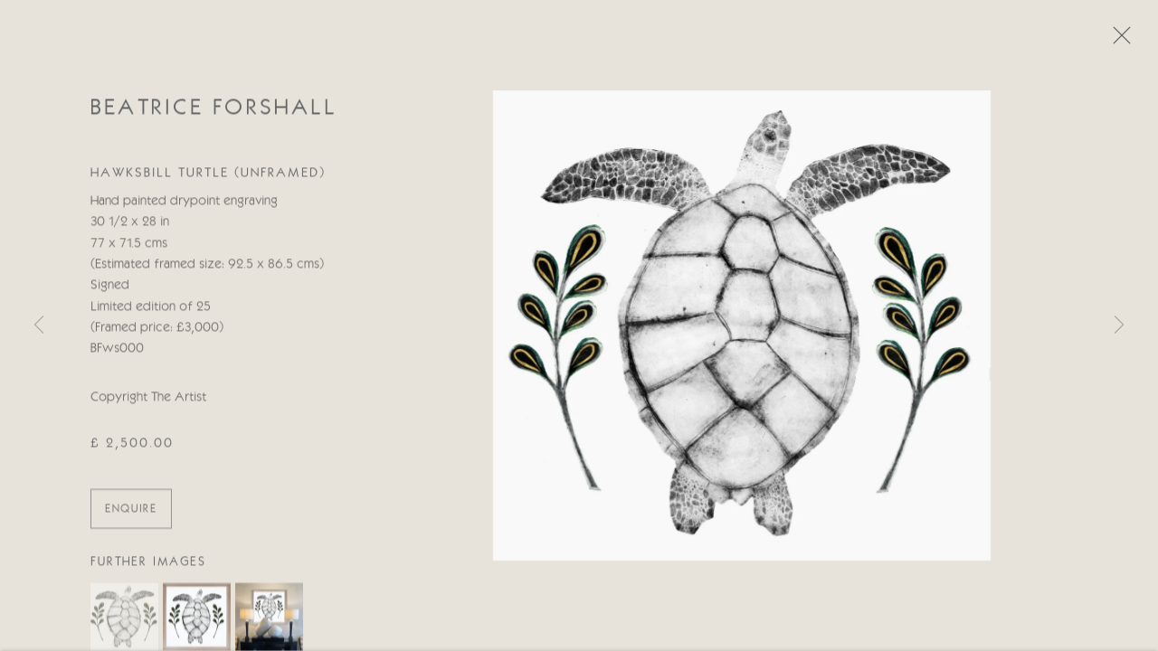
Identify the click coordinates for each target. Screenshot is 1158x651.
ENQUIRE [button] (131, 511)
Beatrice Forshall (213, 110)
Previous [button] (39, 325)
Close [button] (1117, 40)
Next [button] (1119, 325)
